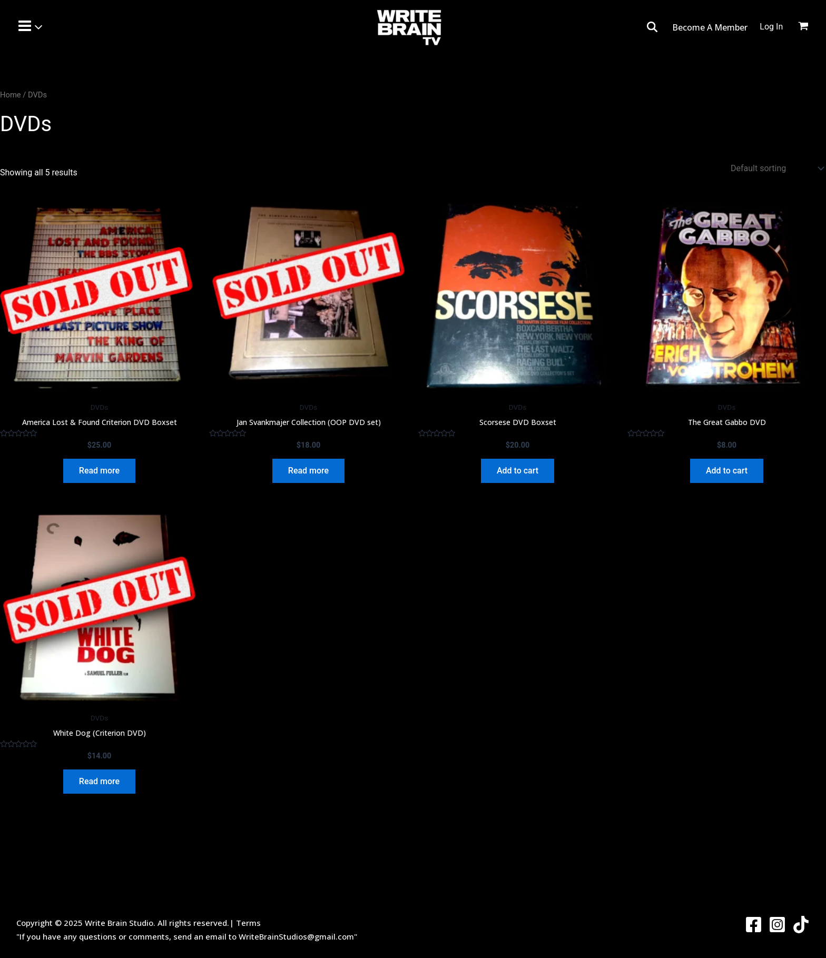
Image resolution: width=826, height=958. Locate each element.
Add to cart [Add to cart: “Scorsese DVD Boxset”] (517, 471)
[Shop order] (776, 168)
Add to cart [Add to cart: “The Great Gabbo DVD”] (727, 471)
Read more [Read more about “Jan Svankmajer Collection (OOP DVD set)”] (308, 471)
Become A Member (711, 27)
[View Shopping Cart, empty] (809, 27)
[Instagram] (777, 924)
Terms (248, 922)
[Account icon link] (771, 27)
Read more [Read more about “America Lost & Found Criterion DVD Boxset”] (99, 471)
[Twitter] (801, 924)
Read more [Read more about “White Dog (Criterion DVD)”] (99, 781)
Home (10, 95)
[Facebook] (753, 924)
